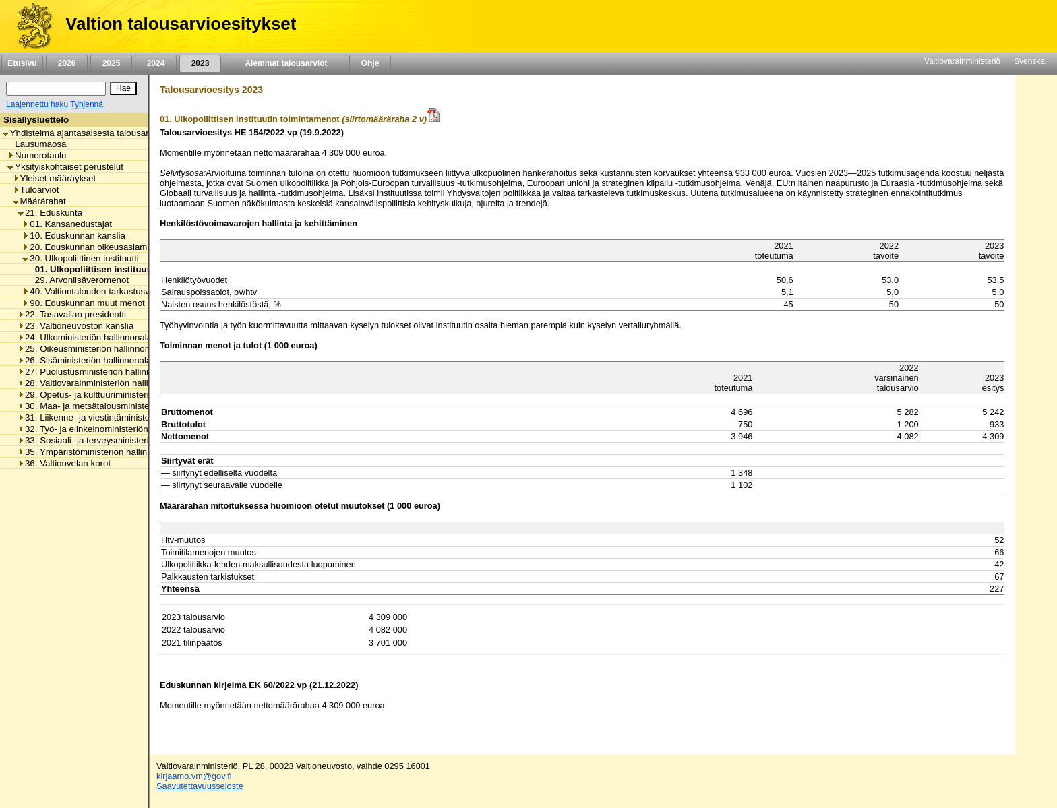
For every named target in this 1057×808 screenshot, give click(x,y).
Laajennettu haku (37, 104)
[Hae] (123, 88)
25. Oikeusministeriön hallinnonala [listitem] (90, 349)
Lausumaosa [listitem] (36, 144)
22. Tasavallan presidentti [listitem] (72, 314)
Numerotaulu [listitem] (36, 155)
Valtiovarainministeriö (962, 61)
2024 (155, 63)
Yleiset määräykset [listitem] (54, 178)
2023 (200, 63)
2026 (66, 63)
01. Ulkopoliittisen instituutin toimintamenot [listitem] (125, 269)
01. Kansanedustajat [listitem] (67, 224)
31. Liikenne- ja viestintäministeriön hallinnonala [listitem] (116, 417)
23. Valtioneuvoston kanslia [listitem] (75, 326)
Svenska (1029, 61)
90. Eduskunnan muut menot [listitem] (83, 303)
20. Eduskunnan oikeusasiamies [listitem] (90, 247)
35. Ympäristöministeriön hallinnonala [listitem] (96, 452)
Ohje (370, 63)
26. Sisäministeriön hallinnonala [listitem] (84, 360)
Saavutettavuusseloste (199, 786)
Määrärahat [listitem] (39, 201)
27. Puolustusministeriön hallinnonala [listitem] (95, 372)
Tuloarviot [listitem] (36, 190)
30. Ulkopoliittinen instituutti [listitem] (80, 258)
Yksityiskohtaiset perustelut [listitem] (65, 167)
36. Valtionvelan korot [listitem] (64, 463)
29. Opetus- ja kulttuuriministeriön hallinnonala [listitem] (113, 395)
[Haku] (56, 89)
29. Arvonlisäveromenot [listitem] (78, 280)
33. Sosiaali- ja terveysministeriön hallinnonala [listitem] (113, 440)
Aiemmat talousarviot (285, 63)
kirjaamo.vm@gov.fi (194, 776)
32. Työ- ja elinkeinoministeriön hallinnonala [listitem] (108, 429)
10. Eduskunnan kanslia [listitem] (73, 235)
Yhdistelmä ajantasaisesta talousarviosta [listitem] (88, 133)
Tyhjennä (86, 104)
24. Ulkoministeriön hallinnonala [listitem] (85, 337)
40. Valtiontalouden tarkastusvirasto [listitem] (96, 291)
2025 (111, 63)
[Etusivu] (29, 26)
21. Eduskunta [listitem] (50, 213)
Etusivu (21, 63)
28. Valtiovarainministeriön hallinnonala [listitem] (99, 383)
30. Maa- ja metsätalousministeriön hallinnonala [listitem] (116, 406)
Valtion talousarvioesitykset (180, 23)
